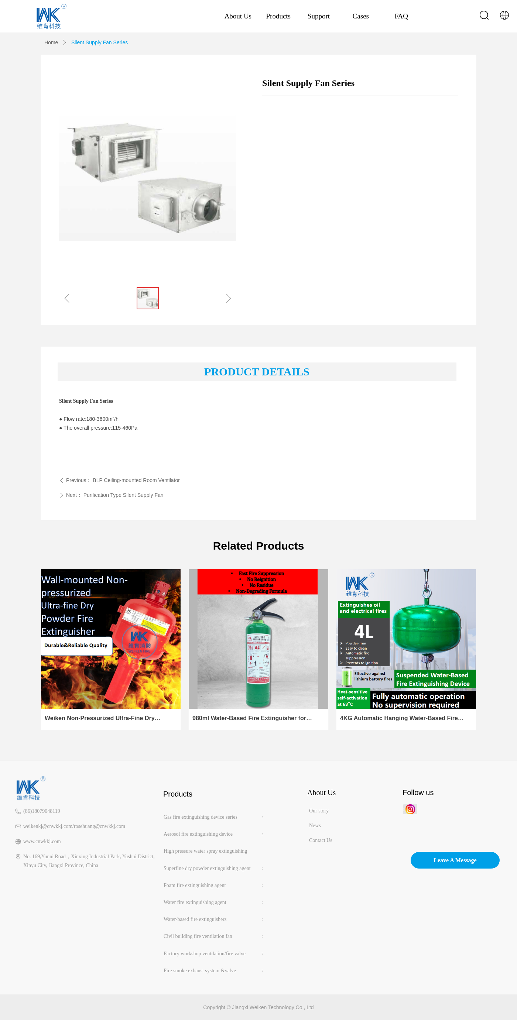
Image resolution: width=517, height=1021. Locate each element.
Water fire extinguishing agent (214, 902)
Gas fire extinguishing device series (214, 817)
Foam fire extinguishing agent (214, 885)
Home (51, 42)
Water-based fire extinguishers (214, 919)
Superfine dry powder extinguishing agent (214, 868)
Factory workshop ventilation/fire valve (214, 954)
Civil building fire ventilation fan (214, 936)
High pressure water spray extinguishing (205, 851)
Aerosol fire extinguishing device (214, 834)
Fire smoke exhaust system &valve (214, 971)
